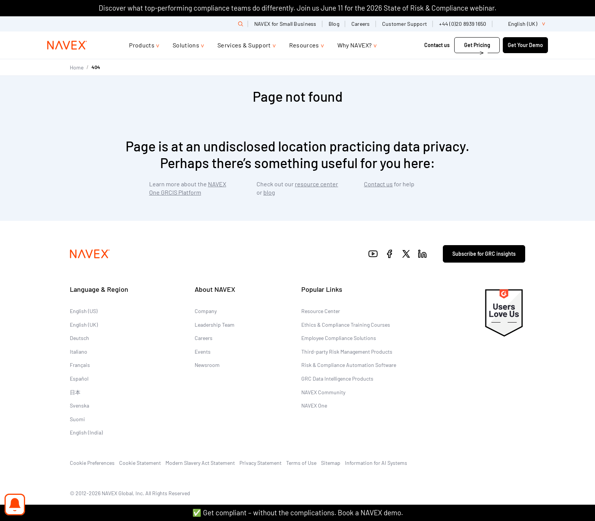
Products (141, 45)
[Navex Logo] (67, 45)
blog (269, 192)
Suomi (77, 419)
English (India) (86, 432)
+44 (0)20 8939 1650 (462, 23)
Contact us (437, 45)
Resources (304, 45)
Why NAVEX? (354, 45)
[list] (523, 24)
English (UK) (84, 324)
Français (80, 365)
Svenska (79, 405)
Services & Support (244, 45)
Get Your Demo (525, 45)
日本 (75, 392)
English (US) (84, 311)
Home (76, 67)
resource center (316, 183)
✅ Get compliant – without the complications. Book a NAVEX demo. (297, 512)
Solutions (186, 45)
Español (79, 378)
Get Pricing (477, 45)
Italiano (78, 351)
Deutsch (79, 338)
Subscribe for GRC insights (484, 253)
